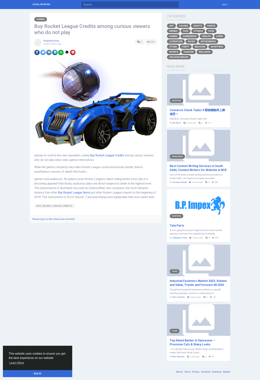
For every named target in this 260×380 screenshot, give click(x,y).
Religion (200, 46)
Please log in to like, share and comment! (53, 219)
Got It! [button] (37, 373)
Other (173, 46)
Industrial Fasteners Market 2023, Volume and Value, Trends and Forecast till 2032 (198, 283)
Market (226, 371)
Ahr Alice (176, 123)
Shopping (217, 46)
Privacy (196, 371)
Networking (208, 41)
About (179, 371)
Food (211, 31)
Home (219, 36)
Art (171, 25)
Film (185, 31)
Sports (173, 51)
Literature (176, 41)
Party (185, 46)
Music (191, 41)
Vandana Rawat (179, 182)
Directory (217, 371)
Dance (211, 25)
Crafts (197, 25)
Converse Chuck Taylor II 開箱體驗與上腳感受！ (197, 112)
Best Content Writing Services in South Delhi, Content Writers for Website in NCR (198, 168)
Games (40, 19)
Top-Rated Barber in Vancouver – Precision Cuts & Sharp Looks (192, 342)
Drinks (173, 31)
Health (206, 36)
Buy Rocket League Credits (107, 155)
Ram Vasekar (178, 297)
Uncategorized (178, 57)
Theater (188, 51)
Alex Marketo (178, 356)
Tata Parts (177, 225)
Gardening (190, 36)
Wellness (205, 51)
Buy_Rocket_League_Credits (54, 206)
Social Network (41, 4)
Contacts (206, 371)
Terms (187, 371)
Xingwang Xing (51, 40)
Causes (183, 25)
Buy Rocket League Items (74, 192)
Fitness (198, 31)
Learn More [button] (16, 362)
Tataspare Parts (179, 238)
